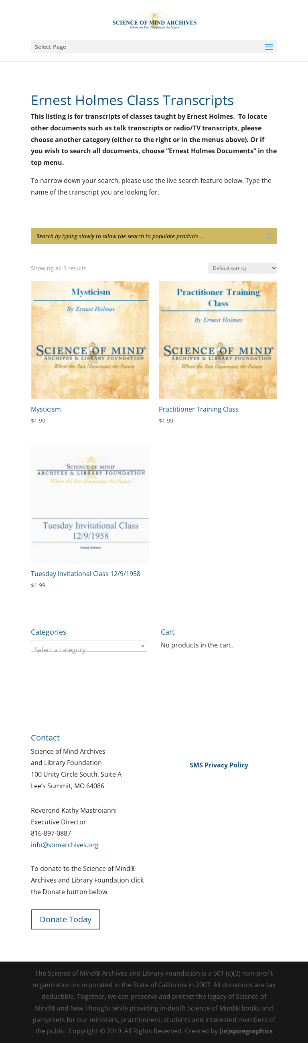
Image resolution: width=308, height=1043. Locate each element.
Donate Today (65, 919)
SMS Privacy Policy (219, 765)
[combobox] (89, 646)
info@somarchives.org (65, 844)
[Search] (269, 236)
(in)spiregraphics (246, 1031)
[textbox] (89, 650)
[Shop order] (242, 268)
